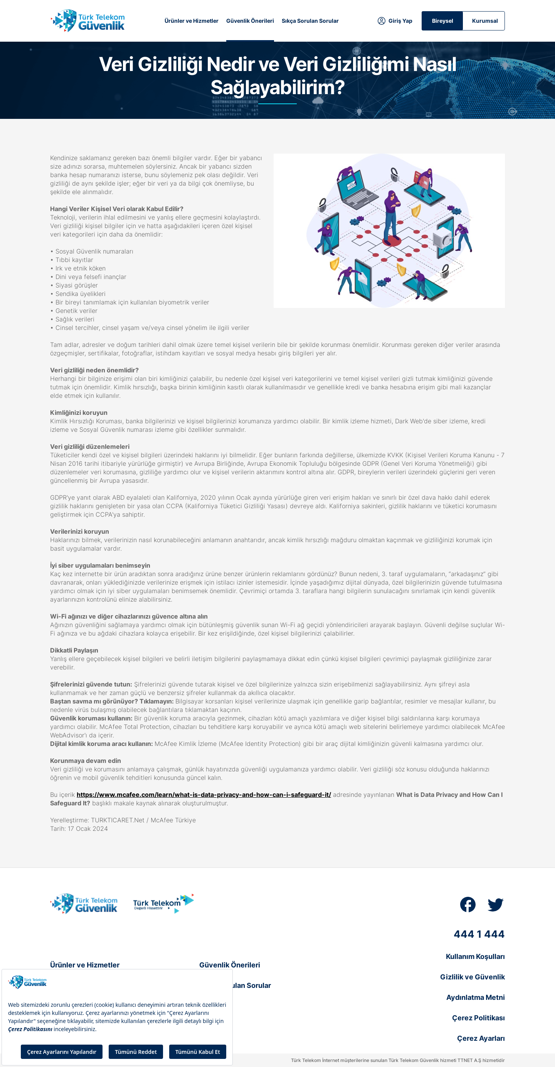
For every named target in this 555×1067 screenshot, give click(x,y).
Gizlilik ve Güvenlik (472, 977)
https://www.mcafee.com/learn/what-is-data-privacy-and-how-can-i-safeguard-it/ (204, 794)
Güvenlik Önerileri (250, 20)
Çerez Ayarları (481, 1038)
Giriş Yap (400, 20)
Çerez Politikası (478, 1018)
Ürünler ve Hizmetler (192, 20)
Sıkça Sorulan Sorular (310, 20)
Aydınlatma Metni (475, 997)
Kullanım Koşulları (475, 956)
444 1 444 (479, 934)
